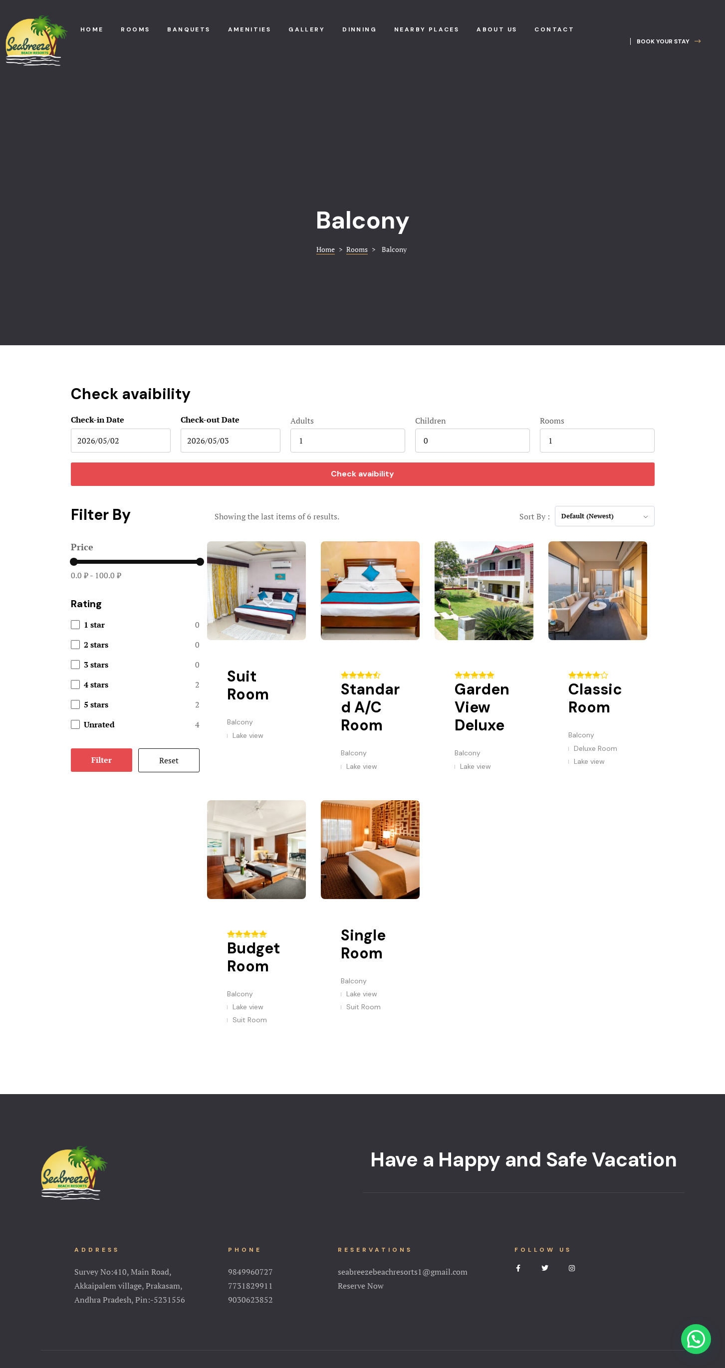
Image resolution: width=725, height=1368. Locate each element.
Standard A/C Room (370, 627)
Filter (101, 680)
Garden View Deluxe (482, 627)
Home (92, 29)
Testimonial (468, 1300)
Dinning (359, 29)
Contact (554, 29)
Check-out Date (210, 339)
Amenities (249, 29)
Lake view (248, 655)
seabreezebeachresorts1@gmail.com (403, 1191)
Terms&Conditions (362, 1315)
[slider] (74, 482)
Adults (302, 341)
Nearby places (426, 29)
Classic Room (595, 618)
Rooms (135, 29)
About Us (243, 1300)
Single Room (363, 864)
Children (430, 341)
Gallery (306, 29)
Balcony (240, 642)
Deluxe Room (595, 668)
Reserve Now (361, 1205)
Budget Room (253, 877)
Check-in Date (97, 339)
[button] (665, 41)
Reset (169, 680)
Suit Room (248, 605)
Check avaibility (362, 394)
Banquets (188, 29)
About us (497, 29)
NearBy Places (412, 1300)
